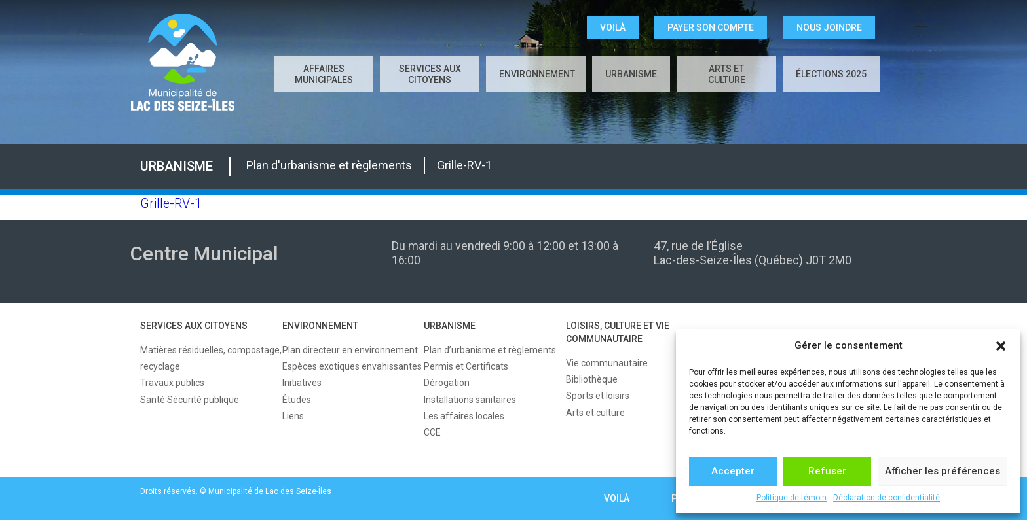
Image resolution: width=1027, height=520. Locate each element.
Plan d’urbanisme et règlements (490, 350)
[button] (1000, 346)
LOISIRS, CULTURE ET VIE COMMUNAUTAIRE (617, 332)
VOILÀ (613, 27)
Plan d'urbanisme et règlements (329, 165)
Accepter (733, 471)
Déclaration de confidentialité (886, 497)
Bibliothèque (592, 379)
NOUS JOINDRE (829, 27)
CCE (432, 432)
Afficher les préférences (942, 471)
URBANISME (631, 74)
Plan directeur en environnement (350, 350)
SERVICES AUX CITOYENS (430, 74)
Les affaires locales (464, 416)
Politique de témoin (791, 497)
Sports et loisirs (597, 395)
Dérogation (447, 382)
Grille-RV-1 (464, 165)
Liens (293, 416)
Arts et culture (726, 74)
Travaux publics (172, 382)
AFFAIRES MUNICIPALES (324, 74)
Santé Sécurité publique (189, 399)
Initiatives (302, 382)
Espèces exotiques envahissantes (352, 366)
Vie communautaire (607, 363)
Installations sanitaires (470, 399)
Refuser (827, 471)
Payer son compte (710, 27)
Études (296, 399)
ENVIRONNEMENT (537, 74)
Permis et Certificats (466, 366)
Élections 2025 (831, 74)
